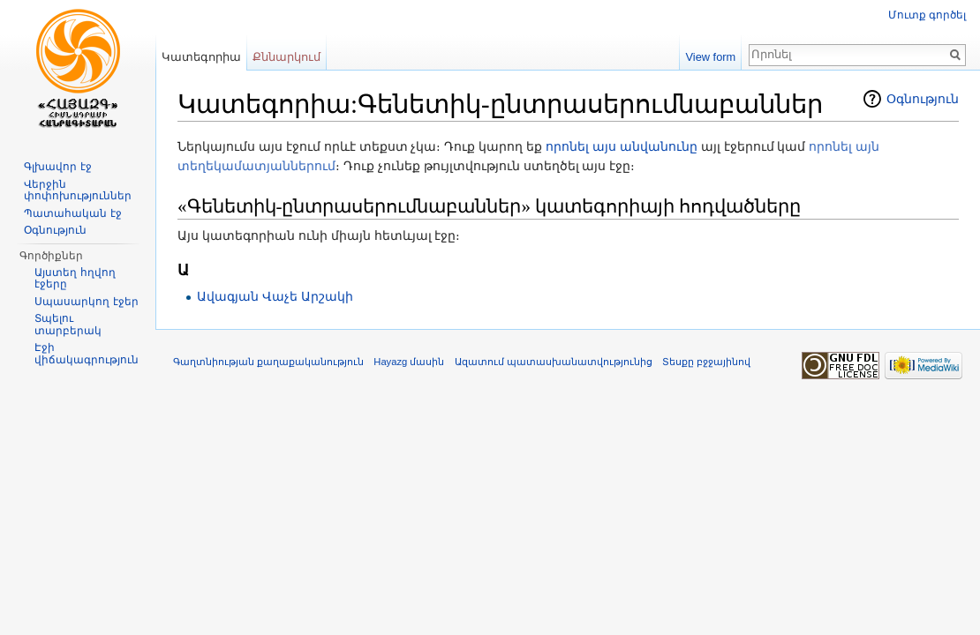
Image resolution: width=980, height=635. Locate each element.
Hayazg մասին (408, 361)
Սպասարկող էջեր (86, 301)
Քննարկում (286, 57)
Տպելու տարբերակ (68, 324)
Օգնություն (922, 99)
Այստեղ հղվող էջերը (74, 278)
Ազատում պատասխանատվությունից (553, 361)
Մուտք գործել (927, 15)
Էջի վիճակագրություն (86, 353)
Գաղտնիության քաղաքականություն (268, 361)
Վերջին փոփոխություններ (78, 190)
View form (711, 57)
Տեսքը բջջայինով (706, 361)
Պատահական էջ (72, 213)
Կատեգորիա (201, 57)
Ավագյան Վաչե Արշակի (275, 296)
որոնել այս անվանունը (621, 146)
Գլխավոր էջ (57, 167)
